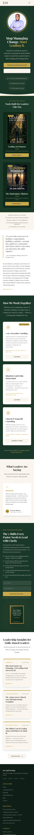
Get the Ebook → (17, 204)
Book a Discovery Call (9, 823)
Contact (5, 801)
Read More (9, 684)
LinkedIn (5, 778)
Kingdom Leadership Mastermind (12, 820)
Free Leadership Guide (9, 809)
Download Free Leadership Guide (17, 71)
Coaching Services (8, 790)
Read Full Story (8, 289)
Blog (4, 798)
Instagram (22, 778)
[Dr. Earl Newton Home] (5, 3)
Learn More (17, 357)
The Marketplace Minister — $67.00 (12, 815)
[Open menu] (29, 3)
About (4, 787)
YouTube (10, 778)
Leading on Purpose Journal (10, 812)
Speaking (5, 793)
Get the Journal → (17, 155)
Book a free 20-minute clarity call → (20, 451)
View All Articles (17, 756)
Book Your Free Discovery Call (17, 65)
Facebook (16, 778)
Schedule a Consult (17, 441)
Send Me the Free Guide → (17, 594)
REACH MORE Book (8, 795)
